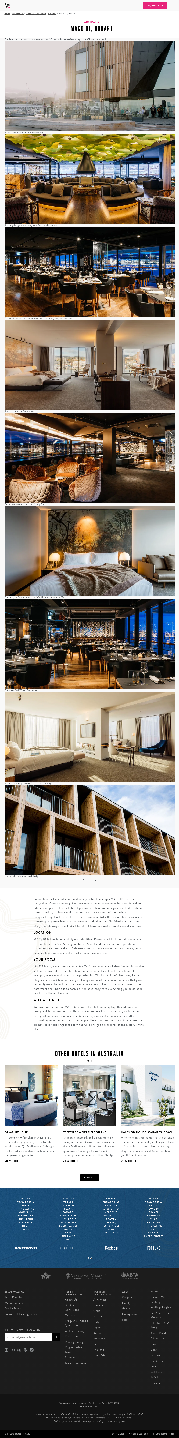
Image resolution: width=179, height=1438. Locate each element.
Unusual (156, 1383)
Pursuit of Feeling (157, 1299)
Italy (96, 1322)
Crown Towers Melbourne (84, 1132)
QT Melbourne (16, 1132)
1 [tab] (88, 1258)
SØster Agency (138, 1434)
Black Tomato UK (164, 1434)
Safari (154, 1377)
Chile (96, 1311)
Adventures (158, 1338)
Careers (70, 1315)
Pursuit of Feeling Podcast (22, 1314)
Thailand (98, 1349)
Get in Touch (13, 1308)
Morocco (99, 1338)
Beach (155, 1344)
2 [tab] (91, 1258)
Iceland (98, 1316)
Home (7, 13)
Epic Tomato (116, 1434)
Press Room (72, 1336)
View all (89, 1177)
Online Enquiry (75, 1331)
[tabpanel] (29, 1116)
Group (126, 1308)
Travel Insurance (75, 1363)
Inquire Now (155, 5)
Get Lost (156, 1372)
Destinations (18, 13)
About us (71, 1299)
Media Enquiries (15, 1303)
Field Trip (157, 1361)
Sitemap (70, 1357)
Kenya (97, 1333)
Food (154, 1366)
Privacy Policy (74, 1342)
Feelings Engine (161, 1307)
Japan (97, 1327)
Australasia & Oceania (36, 13)
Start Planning (14, 1297)
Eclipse (155, 1355)
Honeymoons (130, 1314)
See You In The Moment (160, 1315)
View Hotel (12, 1161)
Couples (127, 1297)
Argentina (99, 1299)
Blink (154, 1349)
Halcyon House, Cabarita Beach (147, 1132)
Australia (52, 13)
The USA (99, 1355)
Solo (125, 1319)
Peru (96, 1344)
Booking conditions (72, 1307)
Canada (98, 1305)
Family (126, 1303)
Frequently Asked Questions (76, 1323)
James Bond (158, 1333)
